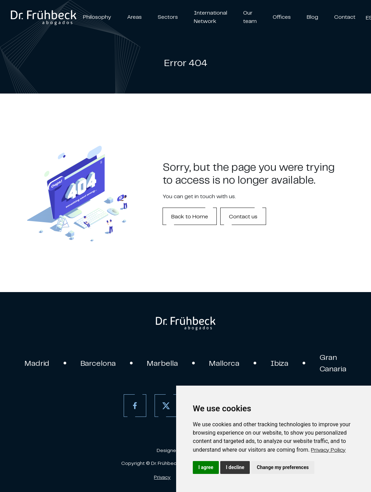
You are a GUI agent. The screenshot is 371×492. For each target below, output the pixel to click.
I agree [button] (205, 467)
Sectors (168, 16)
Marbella (162, 363)
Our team (250, 16)
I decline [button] (235, 467)
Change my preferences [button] (282, 467)
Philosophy (97, 16)
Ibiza (279, 363)
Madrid (37, 363)
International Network (210, 16)
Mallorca (224, 363)
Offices (282, 16)
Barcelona (98, 363)
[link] (328, 449)
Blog (312, 16)
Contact (344, 16)
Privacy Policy (328, 449)
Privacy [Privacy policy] (162, 477)
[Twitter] (166, 405)
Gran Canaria (333, 362)
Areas (134, 16)
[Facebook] (135, 405)
